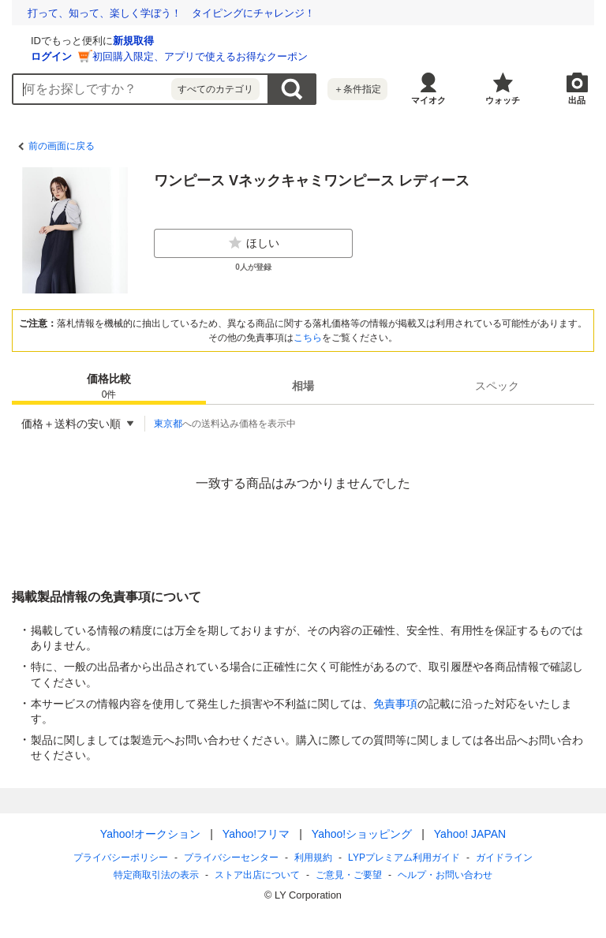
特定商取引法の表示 (156, 874)
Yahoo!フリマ (256, 834)
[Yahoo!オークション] (111, 38)
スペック (497, 385)
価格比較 (109, 387)
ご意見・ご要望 (349, 874)
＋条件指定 (357, 89)
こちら (308, 337)
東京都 (168, 423)
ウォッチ (502, 100)
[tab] (109, 386)
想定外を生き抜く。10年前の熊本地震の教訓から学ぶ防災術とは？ (182, 13)
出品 (576, 100)
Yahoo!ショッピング (362, 834)
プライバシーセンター (231, 857)
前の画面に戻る (61, 145)
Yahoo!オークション (150, 834)
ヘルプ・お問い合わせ (445, 874)
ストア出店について (257, 874)
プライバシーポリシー (120, 857)
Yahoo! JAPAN (470, 834)
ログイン (239, 56)
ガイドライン (504, 857)
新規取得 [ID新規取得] (321, 41)
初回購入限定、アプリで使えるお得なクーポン (388, 56)
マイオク (428, 100)
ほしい (253, 243)
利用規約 (313, 857)
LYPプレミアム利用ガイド (404, 857)
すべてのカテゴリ (215, 89)
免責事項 (395, 703)
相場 (303, 385)
